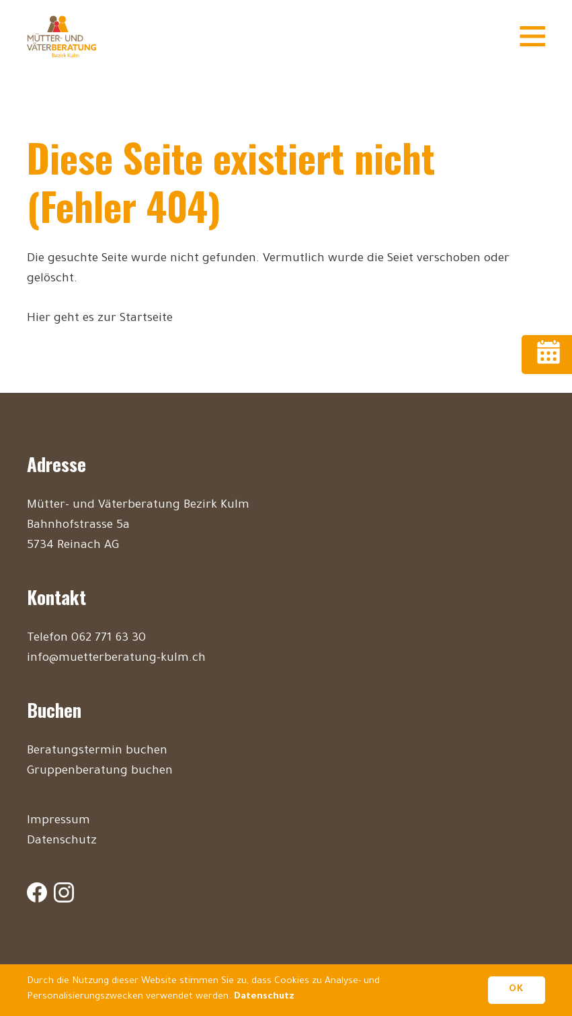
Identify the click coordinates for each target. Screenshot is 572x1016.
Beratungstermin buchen (97, 751)
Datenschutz (62, 841)
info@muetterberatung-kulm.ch (116, 658)
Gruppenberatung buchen (100, 771)
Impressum (58, 821)
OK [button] (516, 989)
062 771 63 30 (108, 638)
